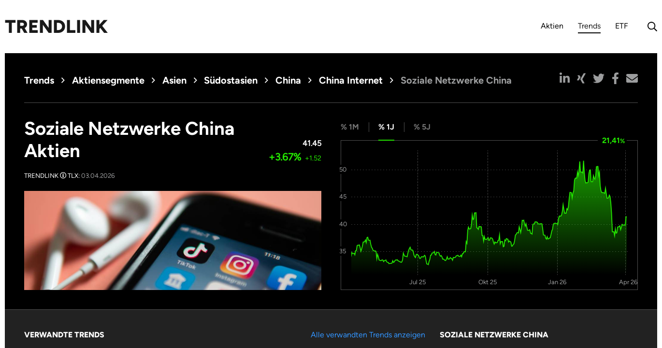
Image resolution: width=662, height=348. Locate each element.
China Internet (351, 80)
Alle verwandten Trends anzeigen (368, 334)
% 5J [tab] (422, 126)
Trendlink (56, 26)
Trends (589, 27)
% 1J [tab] (386, 126)
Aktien (552, 25)
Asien (174, 80)
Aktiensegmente (108, 80)
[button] (565, 78)
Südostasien (231, 80)
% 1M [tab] (350, 126)
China (288, 80)
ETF (621, 25)
